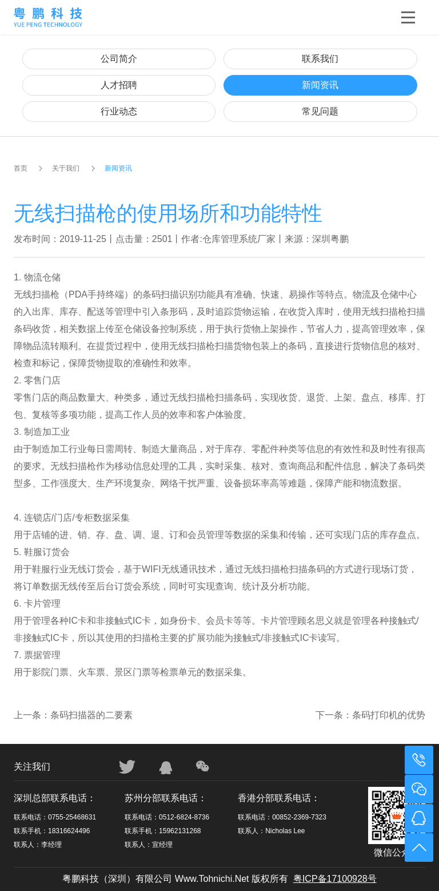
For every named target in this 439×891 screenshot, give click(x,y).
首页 (20, 168)
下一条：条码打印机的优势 (370, 715)
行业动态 (119, 111)
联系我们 (320, 59)
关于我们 (65, 168)
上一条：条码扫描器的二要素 (73, 715)
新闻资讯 (320, 85)
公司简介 (119, 59)
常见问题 (320, 111)
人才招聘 (119, 85)
